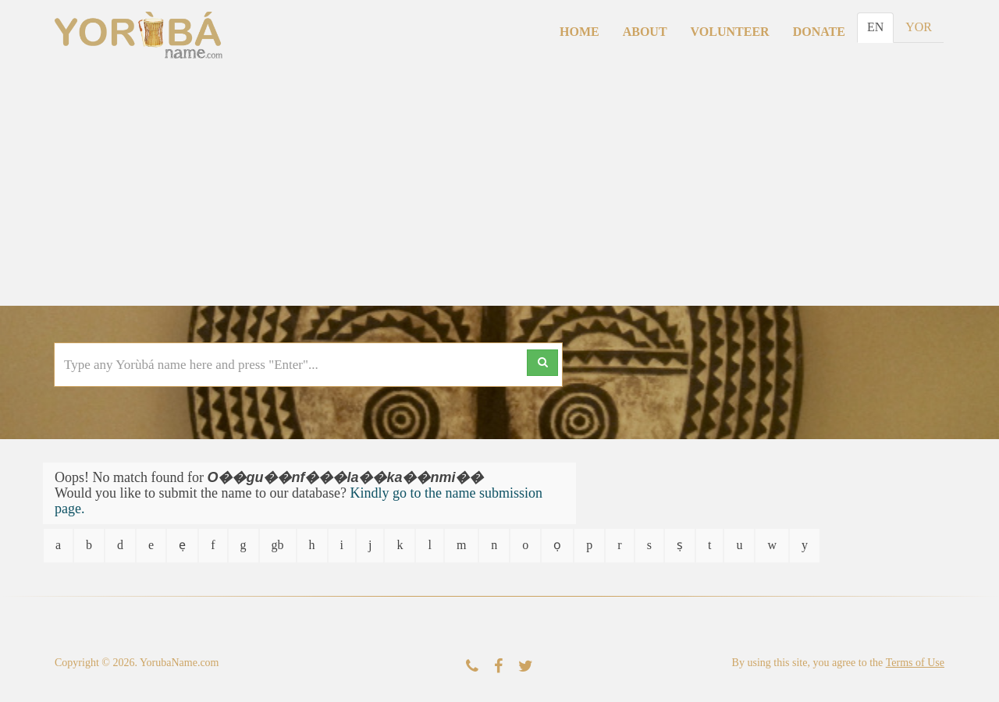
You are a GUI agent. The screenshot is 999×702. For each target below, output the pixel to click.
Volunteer (730, 31)
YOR (918, 27)
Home (579, 31)
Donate (819, 31)
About (645, 31)
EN (875, 27)
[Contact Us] (472, 666)
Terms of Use (915, 662)
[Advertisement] (499, 189)
